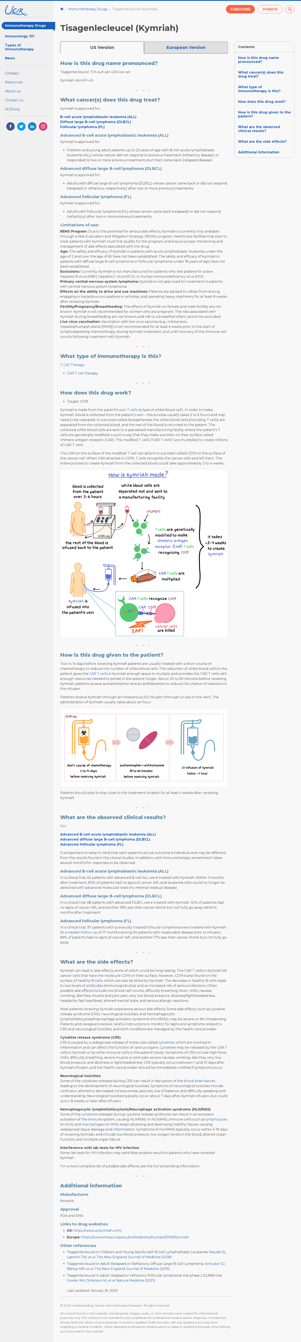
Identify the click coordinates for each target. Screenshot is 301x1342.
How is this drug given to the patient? (264, 114)
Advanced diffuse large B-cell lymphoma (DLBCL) (105, 839)
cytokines (89, 1114)
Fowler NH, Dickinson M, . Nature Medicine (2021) (111, 1280)
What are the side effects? (262, 142)
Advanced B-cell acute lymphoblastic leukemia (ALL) (108, 834)
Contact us (14, 100)
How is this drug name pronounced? (258, 60)
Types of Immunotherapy (19, 47)
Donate (270, 9)
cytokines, (166, 1042)
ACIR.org (12, 109)
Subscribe (240, 9)
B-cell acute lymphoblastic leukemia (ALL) (98, 117)
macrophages (93, 1124)
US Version (102, 47)
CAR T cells (98, 674)
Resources (14, 82)
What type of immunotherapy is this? (259, 89)
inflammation (124, 1129)
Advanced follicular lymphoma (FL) (92, 844)
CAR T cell (75, 373)
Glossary (12, 73)
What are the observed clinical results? (259, 129)
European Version (185, 47)
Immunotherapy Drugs (30, 26)
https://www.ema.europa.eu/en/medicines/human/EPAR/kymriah (135, 1237)
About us (12, 91)
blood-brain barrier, (200, 1081)
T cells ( (133, 410)
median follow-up (82, 932)
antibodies (94, 986)
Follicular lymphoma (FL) (82, 127)
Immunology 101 (19, 36)
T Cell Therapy (72, 365)
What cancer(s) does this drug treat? (260, 74)
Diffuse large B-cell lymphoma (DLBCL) (95, 122)
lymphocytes (216, 1119)
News (10, 58)
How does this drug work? (262, 102)
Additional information (258, 152)
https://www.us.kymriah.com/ (97, 1231)
